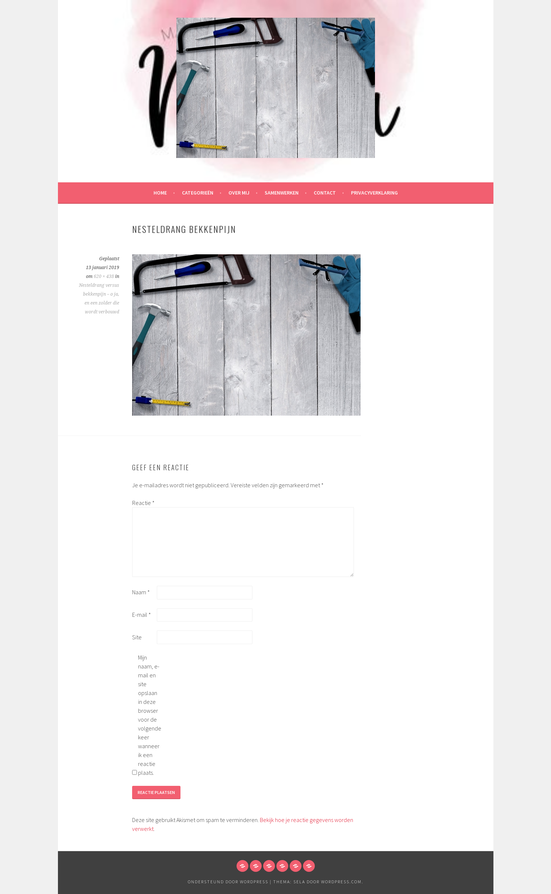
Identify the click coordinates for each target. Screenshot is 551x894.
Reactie (143, 502)
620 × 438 (104, 276)
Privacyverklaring (374, 192)
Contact (325, 192)
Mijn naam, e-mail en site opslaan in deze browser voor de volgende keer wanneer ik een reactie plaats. (149, 715)
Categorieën (197, 192)
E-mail (141, 614)
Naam (141, 592)
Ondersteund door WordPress (228, 881)
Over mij (238, 192)
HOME (160, 192)
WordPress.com (341, 881)
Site (137, 637)
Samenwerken (282, 192)
